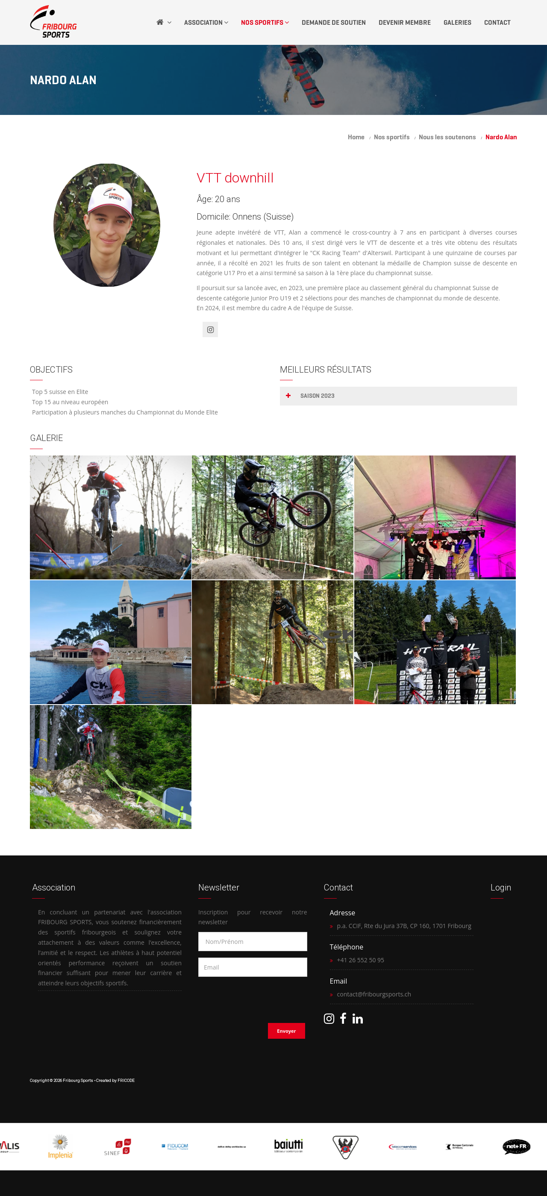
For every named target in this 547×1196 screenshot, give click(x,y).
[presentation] (253, 997)
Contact (497, 22)
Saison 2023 (317, 396)
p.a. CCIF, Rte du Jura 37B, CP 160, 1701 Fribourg (404, 926)
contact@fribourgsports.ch (374, 994)
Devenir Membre (405, 22)
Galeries (457, 22)
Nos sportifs (392, 137)
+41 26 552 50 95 (361, 960)
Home (356, 137)
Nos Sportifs (265, 22)
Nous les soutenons (447, 137)
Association (206, 22)
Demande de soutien (334, 22)
